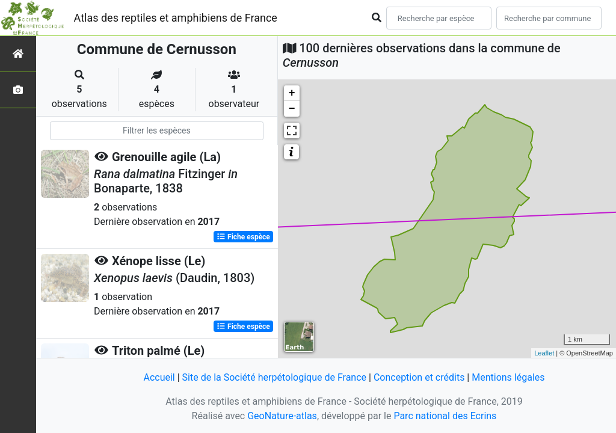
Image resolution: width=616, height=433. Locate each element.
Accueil (158, 377)
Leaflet (544, 353)
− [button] (292, 109)
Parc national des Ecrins (444, 416)
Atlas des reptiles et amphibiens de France (175, 17)
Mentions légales (508, 377)
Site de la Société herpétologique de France (274, 377)
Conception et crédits (419, 377)
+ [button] (292, 93)
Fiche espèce (243, 237)
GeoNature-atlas (282, 416)
